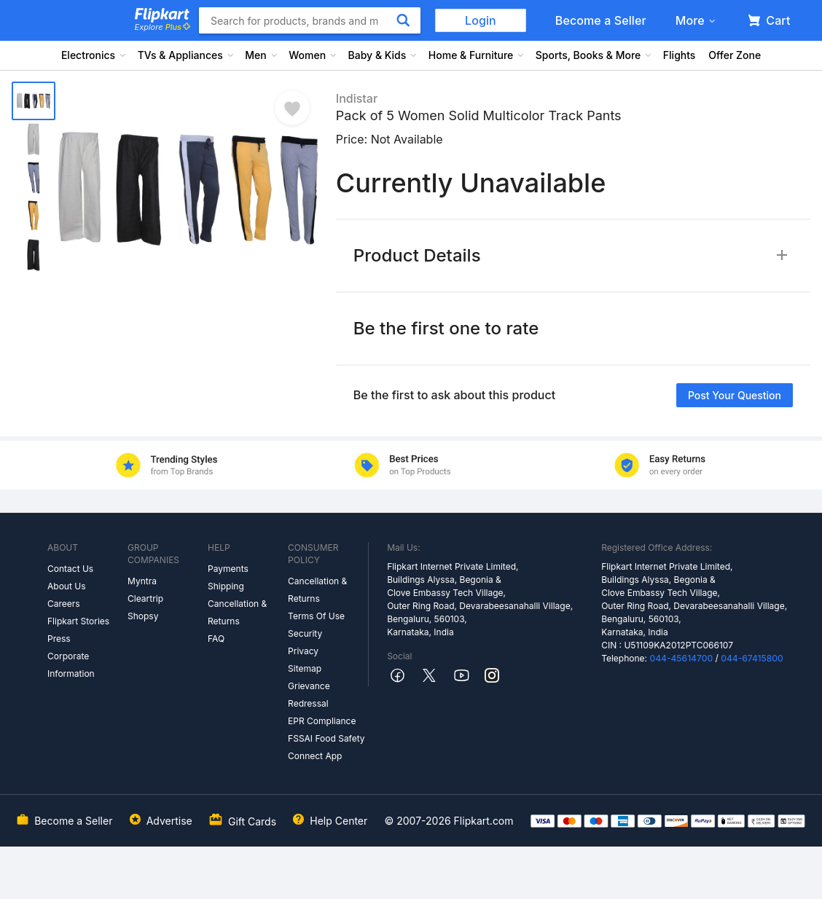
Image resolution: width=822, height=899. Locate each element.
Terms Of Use (316, 616)
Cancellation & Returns (237, 612)
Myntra (142, 581)
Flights (679, 55)
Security (305, 633)
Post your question (734, 395)
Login (480, 20)
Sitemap (304, 668)
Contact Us (70, 568)
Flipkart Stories (78, 621)
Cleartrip (145, 598)
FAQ (216, 638)
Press (59, 638)
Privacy (303, 650)
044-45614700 (681, 658)
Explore (162, 27)
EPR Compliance (322, 720)
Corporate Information (71, 665)
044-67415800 (752, 658)
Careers (63, 603)
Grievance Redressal (309, 694)
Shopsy (143, 616)
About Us (66, 586)
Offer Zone (734, 55)
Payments (228, 568)
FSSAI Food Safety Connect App (326, 747)
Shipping (226, 586)
